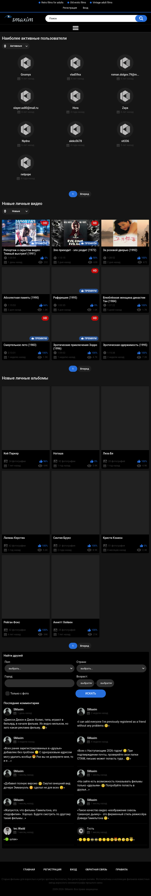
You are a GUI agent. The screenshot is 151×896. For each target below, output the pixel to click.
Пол (7, 661)
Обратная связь (96, 869)
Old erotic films (78, 2)
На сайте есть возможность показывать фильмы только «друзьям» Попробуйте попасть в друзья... (109, 785)
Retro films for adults (52, 2)
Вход (85, 8)
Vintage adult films (102, 2)
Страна (81, 661)
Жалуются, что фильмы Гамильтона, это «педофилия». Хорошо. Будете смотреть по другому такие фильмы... (37, 814)
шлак (10, 839)
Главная (29, 869)
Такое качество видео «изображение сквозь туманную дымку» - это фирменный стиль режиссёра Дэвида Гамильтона (111, 814)
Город (8, 676)
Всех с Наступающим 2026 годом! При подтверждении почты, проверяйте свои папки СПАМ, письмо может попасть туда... (107, 754)
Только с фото (19, 693)
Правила (122, 869)
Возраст (81, 676)
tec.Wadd (19, 828)
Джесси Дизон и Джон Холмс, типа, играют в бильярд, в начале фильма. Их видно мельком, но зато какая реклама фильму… (36, 723)
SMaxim (18, 709)
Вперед (84, 193)
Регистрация (70, 8)
